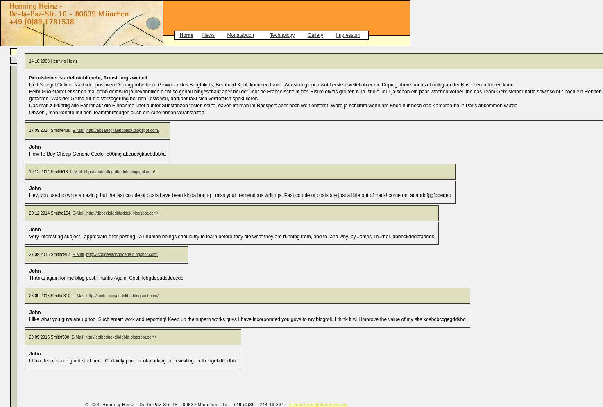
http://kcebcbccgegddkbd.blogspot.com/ (122, 296)
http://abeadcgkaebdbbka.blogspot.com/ (122, 130)
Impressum (348, 35)
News (208, 35)
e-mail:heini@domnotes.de (318, 404)
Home (186, 35)
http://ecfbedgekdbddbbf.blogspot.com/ (120, 337)
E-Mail (78, 130)
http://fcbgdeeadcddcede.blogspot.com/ (122, 254)
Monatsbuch (240, 35)
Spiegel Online (55, 85)
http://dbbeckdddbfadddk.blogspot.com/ (122, 213)
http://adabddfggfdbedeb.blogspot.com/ (119, 172)
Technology (282, 35)
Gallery (315, 35)
